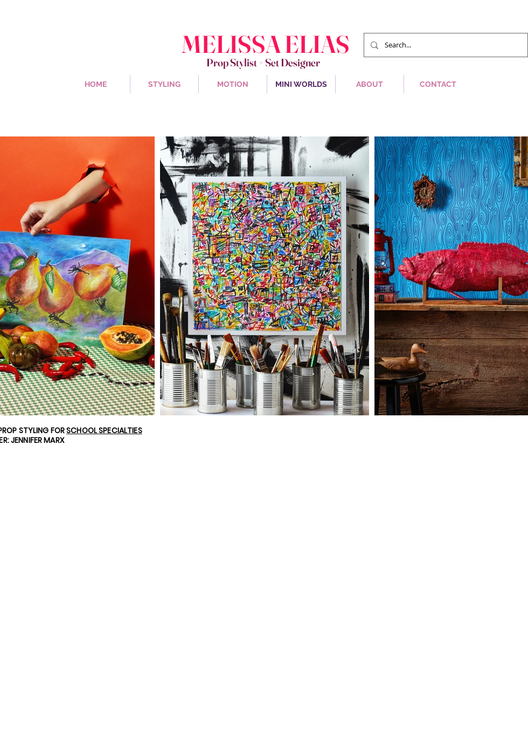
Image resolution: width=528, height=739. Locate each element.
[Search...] (445, 45)
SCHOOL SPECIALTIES (104, 430)
